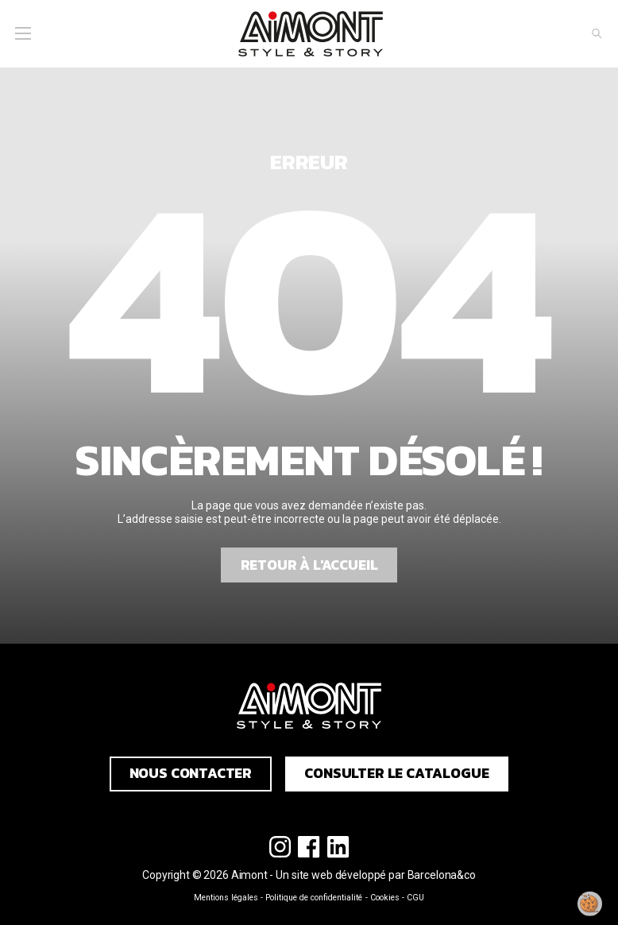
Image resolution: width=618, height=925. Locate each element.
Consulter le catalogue (396, 773)
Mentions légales (226, 897)
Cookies (385, 897)
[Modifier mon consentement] (590, 903)
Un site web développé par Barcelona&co (376, 875)
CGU (415, 897)
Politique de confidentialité (313, 897)
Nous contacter (191, 773)
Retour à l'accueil (309, 565)
